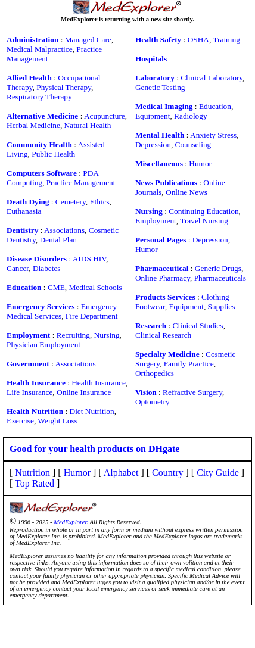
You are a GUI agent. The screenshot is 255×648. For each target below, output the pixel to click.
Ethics (99, 201)
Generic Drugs (218, 268)
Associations (64, 230)
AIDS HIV (89, 258)
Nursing (107, 335)
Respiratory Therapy (39, 96)
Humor (200, 163)
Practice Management (81, 182)
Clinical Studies (198, 325)
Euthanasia (24, 211)
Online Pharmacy (162, 277)
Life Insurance (29, 392)
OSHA (198, 39)
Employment (155, 220)
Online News (186, 192)
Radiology (190, 115)
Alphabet (121, 473)
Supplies (221, 306)
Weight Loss (57, 420)
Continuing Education (203, 211)
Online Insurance (84, 392)
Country (167, 473)
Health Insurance (98, 382)
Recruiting (73, 335)
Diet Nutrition (92, 411)
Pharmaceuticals (220, 277)
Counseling (193, 144)
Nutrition (32, 473)
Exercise (20, 420)
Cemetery (70, 201)
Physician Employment (43, 344)
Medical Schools (95, 287)
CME (56, 287)
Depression (153, 144)
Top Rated (34, 483)
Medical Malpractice (40, 49)
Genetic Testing (160, 87)
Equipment (152, 115)
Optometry (152, 401)
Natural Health (87, 125)
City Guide (218, 473)
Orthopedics (154, 373)
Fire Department (92, 315)
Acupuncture (104, 115)
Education (215, 106)
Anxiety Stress (213, 134)
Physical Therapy (63, 87)
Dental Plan (58, 239)
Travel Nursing (204, 220)
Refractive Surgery (192, 392)
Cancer (18, 268)
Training (226, 39)
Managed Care (88, 39)
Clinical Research (163, 335)
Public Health (53, 153)
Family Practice (189, 363)
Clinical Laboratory (211, 77)
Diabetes (47, 268)
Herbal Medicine (33, 125)
